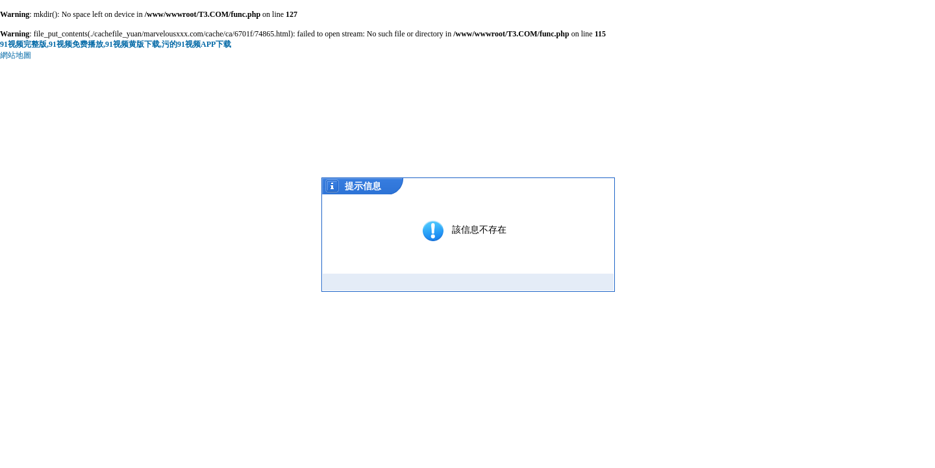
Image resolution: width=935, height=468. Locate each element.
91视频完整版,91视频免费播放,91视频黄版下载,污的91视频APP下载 (115, 44)
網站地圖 (15, 55)
